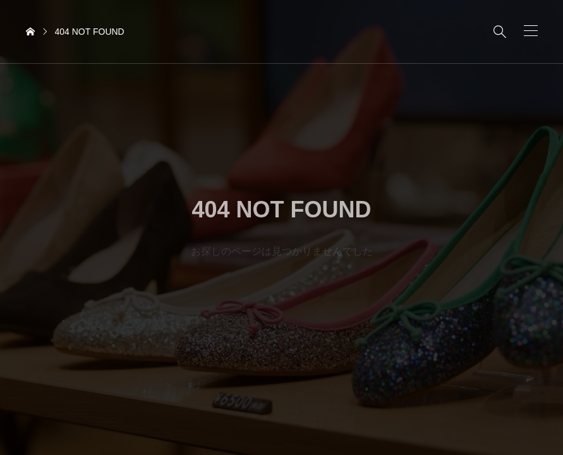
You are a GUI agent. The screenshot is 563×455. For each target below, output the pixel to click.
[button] (531, 30)
